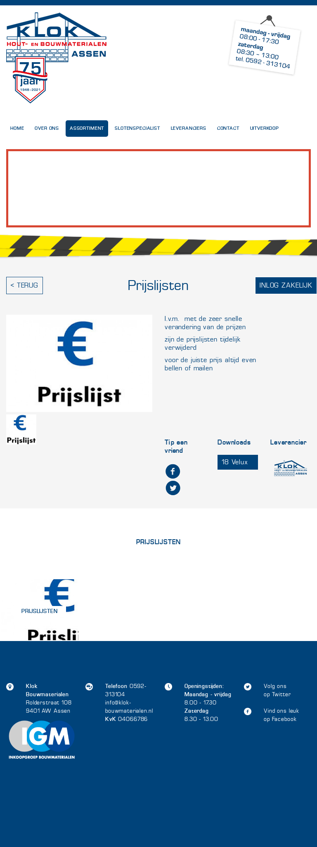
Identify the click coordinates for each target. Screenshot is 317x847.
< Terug (24, 285)
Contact (228, 128)
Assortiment (87, 128)
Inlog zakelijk (286, 285)
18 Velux (235, 462)
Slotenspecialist (137, 128)
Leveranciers (188, 128)
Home (17, 128)
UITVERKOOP (264, 128)
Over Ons (47, 128)
